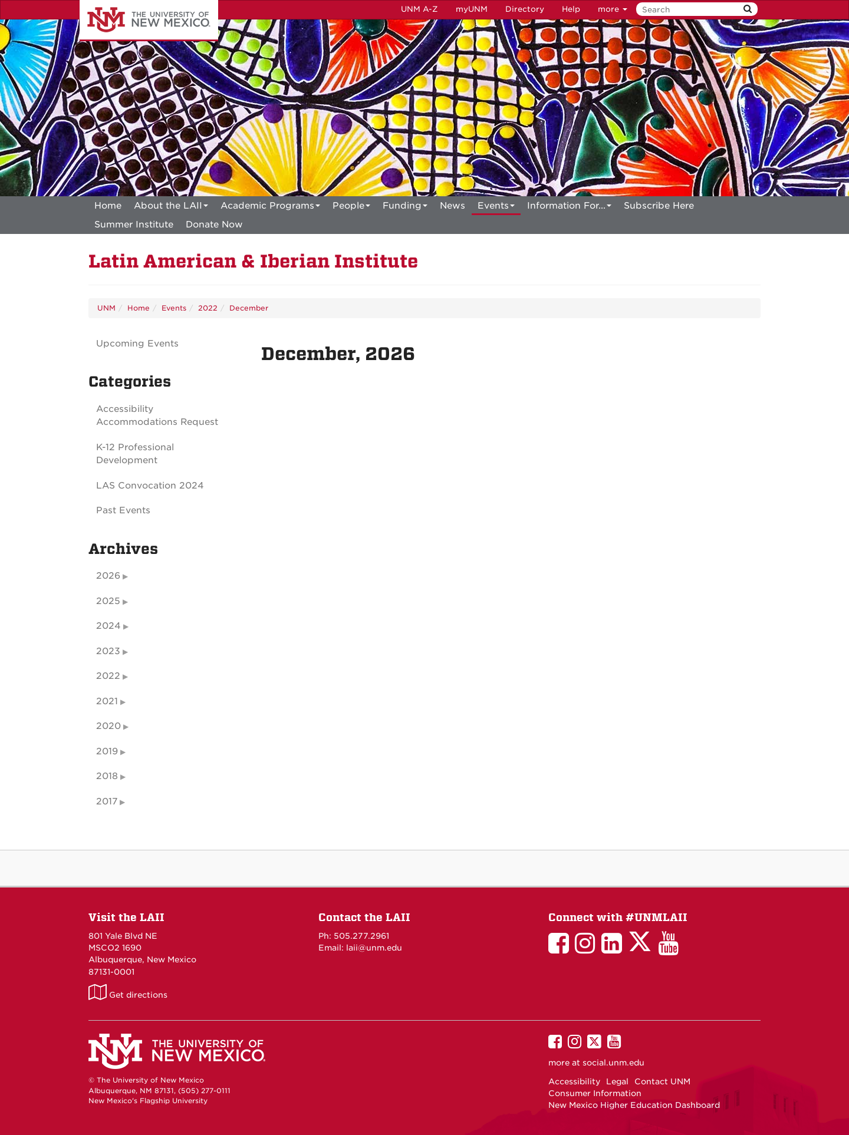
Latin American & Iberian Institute (253, 261)
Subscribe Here (659, 205)
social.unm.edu (613, 1062)
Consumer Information (594, 1093)
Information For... (569, 207)
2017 (106, 801)
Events (496, 207)
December (248, 307)
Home (107, 205)
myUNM (472, 9)
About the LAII (171, 207)
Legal (617, 1081)
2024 (108, 626)
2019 (107, 751)
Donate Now (214, 224)
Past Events (123, 510)
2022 (208, 307)
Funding (405, 207)
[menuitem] (107, 205)
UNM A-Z (419, 9)
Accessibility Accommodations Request (157, 416)
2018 (107, 776)
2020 (108, 726)
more (612, 9)
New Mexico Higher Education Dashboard (634, 1105)
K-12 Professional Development (135, 454)
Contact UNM (662, 1081)
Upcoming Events (137, 343)
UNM (106, 307)
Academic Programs (270, 207)
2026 (108, 575)
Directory (524, 9)
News (452, 205)
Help (571, 9)
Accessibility (574, 1081)
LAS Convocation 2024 (150, 485)
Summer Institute (133, 224)
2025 (108, 601)
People (351, 207)
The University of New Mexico (149, 20)
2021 (107, 701)
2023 (108, 651)
